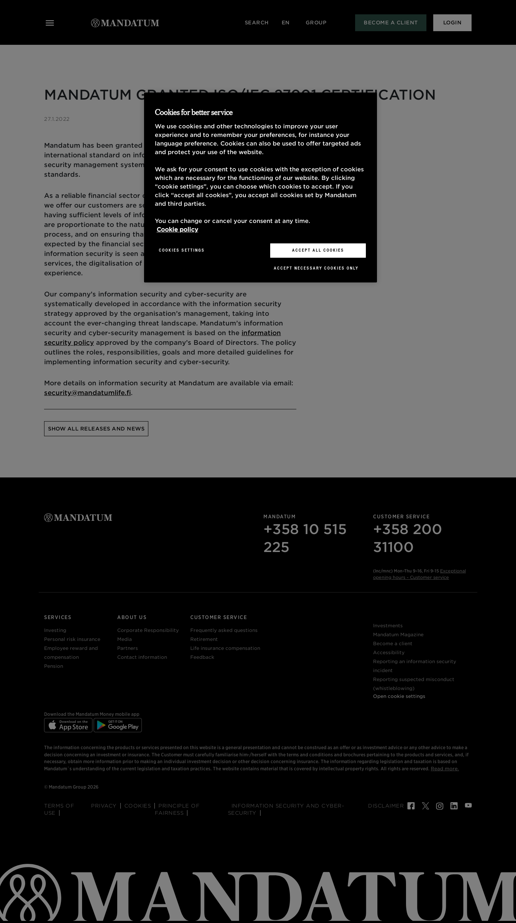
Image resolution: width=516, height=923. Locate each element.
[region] (260, 187)
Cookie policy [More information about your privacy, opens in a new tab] (177, 229)
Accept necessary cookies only (316, 268)
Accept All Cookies (318, 250)
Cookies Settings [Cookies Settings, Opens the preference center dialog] (182, 250)
